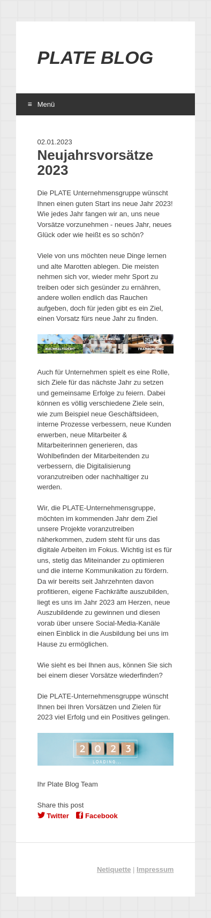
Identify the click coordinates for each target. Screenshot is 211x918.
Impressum (155, 869)
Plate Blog (95, 57)
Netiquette (114, 869)
